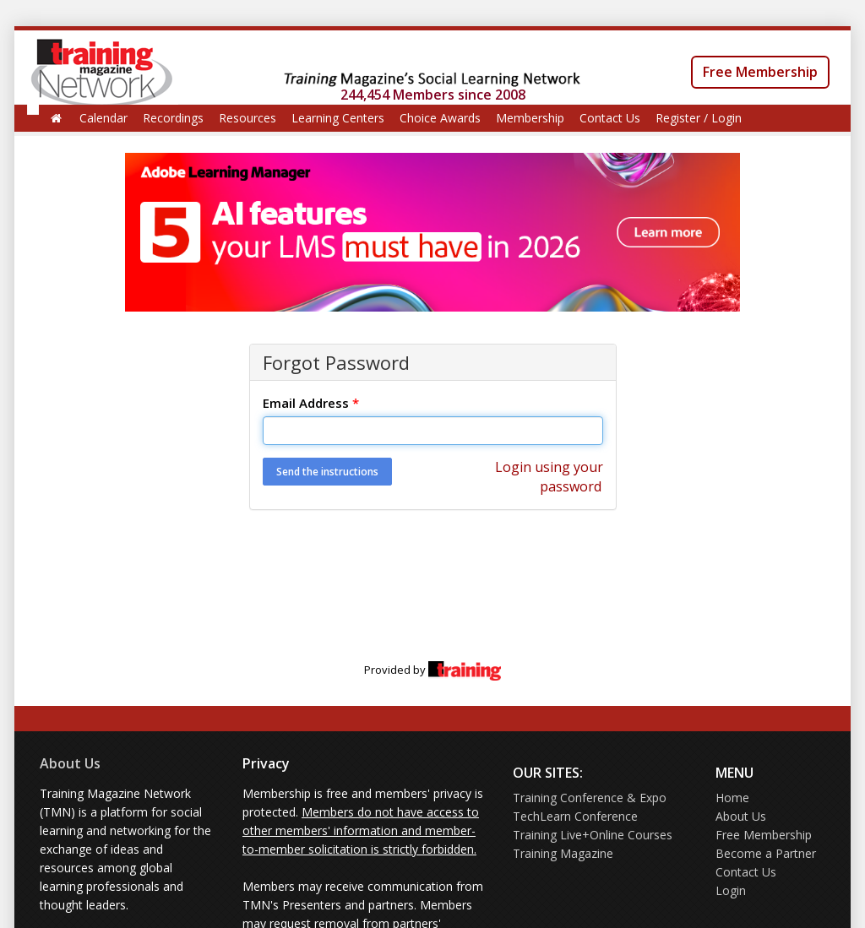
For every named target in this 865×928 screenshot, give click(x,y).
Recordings (173, 118)
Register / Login (699, 118)
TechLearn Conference (575, 816)
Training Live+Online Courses (592, 835)
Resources (247, 118)
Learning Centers (337, 118)
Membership (530, 118)
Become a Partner (765, 853)
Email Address (311, 402)
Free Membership (760, 71)
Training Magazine (563, 853)
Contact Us (609, 118)
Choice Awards (440, 118)
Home (732, 798)
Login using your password (549, 477)
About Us (70, 763)
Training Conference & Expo (589, 798)
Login (730, 890)
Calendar (103, 118)
